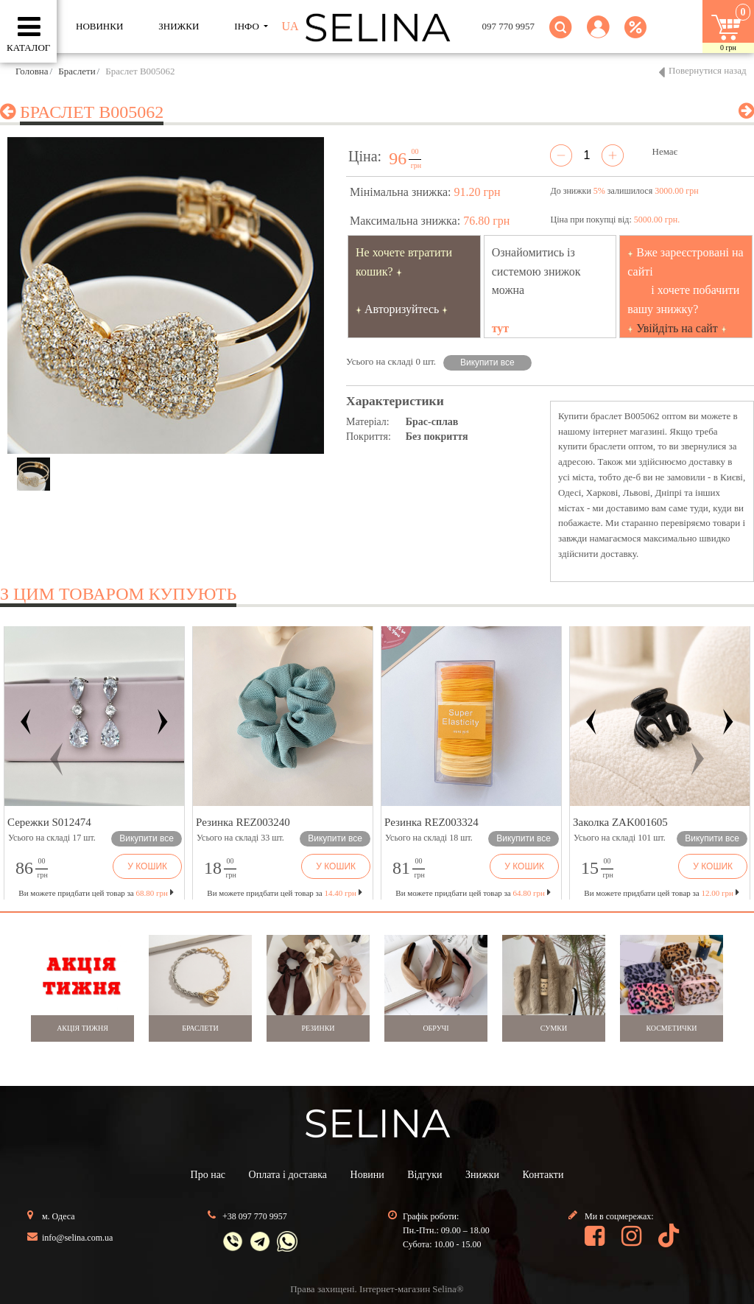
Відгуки (424, 1174)
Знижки (482, 1174)
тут (501, 328)
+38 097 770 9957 (254, 1216)
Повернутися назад (708, 70)
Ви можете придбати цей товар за (284, 892)
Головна (32, 71)
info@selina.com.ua (77, 1238)
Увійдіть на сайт (677, 328)
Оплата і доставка (288, 1174)
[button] (598, 35)
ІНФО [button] (247, 26)
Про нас (208, 1174)
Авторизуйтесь (402, 309)
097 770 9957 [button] (508, 26)
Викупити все (487, 362)
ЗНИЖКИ (178, 26)
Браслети (76, 71)
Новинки (99, 26)
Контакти (543, 1174)
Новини (367, 1174)
